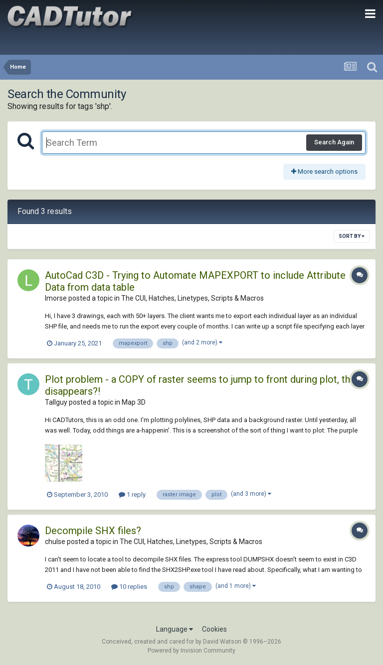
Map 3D (134, 402)
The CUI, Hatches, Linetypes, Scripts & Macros (192, 298)
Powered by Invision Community (191, 650)
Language (174, 629)
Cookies (214, 629)
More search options (324, 171)
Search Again (334, 142)
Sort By (352, 236)
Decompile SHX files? (93, 531)
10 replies (129, 586)
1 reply (132, 494)
